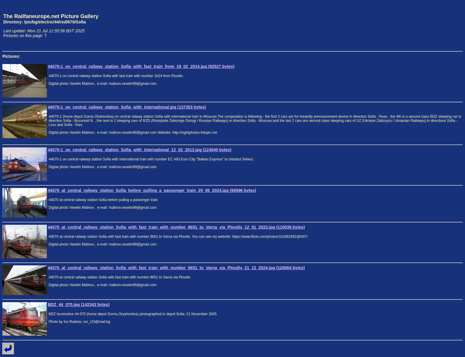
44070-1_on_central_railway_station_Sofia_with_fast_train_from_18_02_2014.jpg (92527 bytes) (141, 66)
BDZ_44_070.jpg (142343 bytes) (79, 304)
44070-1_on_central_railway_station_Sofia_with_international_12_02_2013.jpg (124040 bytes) (139, 149)
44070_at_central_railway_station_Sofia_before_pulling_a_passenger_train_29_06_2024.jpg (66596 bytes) (152, 190)
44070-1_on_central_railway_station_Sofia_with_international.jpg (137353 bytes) (127, 107)
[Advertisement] (435, 25)
